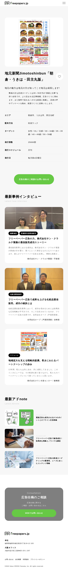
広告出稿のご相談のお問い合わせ (34, 179)
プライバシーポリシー (37, 559)
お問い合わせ (9, 559)
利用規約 (26, 559)
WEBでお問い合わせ (34, 513)
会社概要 (18, 559)
